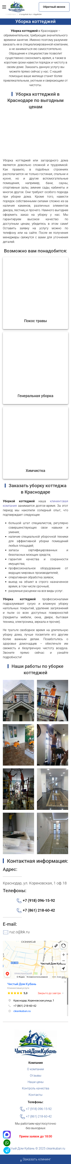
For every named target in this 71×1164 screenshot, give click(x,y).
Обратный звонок (54, 6)
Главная (11, 13)
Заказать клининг (35, 1159)
